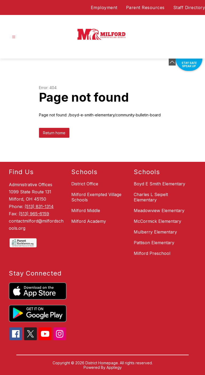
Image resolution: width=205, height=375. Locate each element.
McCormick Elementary (157, 221)
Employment (104, 7)
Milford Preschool (152, 253)
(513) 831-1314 (39, 206)
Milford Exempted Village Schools (96, 197)
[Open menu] (14, 37)
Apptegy (114, 367)
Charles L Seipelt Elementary (151, 197)
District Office (84, 183)
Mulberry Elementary (155, 232)
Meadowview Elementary (159, 210)
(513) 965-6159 (34, 213)
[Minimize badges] (172, 62)
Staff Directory (189, 7)
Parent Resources (145, 7)
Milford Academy (88, 221)
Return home (54, 133)
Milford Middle (85, 210)
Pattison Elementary (154, 242)
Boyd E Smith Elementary (159, 183)
